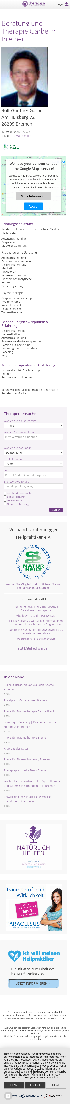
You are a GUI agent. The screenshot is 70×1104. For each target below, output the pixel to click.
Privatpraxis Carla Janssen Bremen (25, 700)
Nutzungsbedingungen (14, 1015)
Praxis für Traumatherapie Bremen (26, 737)
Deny (14, 1085)
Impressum (60, 1015)
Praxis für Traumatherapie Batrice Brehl (29, 711)
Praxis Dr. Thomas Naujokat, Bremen (27, 759)
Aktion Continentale (45, 1018)
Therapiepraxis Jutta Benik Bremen (26, 770)
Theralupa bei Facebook (47, 1011)
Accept (33, 206)
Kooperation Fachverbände (19, 1018)
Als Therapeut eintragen (20, 1011)
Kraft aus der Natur (16, 748)
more (56, 1085)
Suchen (56, 509)
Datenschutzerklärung (40, 1015)
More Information (33, 196)
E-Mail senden (22, 135)
